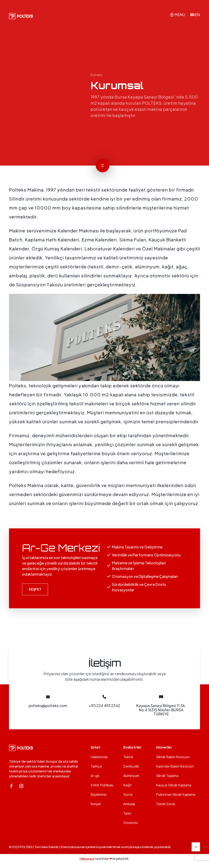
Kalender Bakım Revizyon (175, 766)
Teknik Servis (165, 804)
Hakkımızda (99, 757)
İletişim (96, 804)
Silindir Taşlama (167, 775)
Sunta (127, 794)
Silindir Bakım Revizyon (173, 757)
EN (197, 14)
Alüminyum (131, 775)
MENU (180, 14)
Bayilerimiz (99, 794)
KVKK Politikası (102, 785)
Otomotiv (130, 822)
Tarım (127, 813)
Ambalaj (129, 804)
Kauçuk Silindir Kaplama (173, 785)
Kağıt (127, 785)
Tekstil (128, 757)
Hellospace (87, 858)
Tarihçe (96, 766)
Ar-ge (95, 775)
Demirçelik (131, 766)
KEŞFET (35, 589)
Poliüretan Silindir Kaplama (175, 794)
